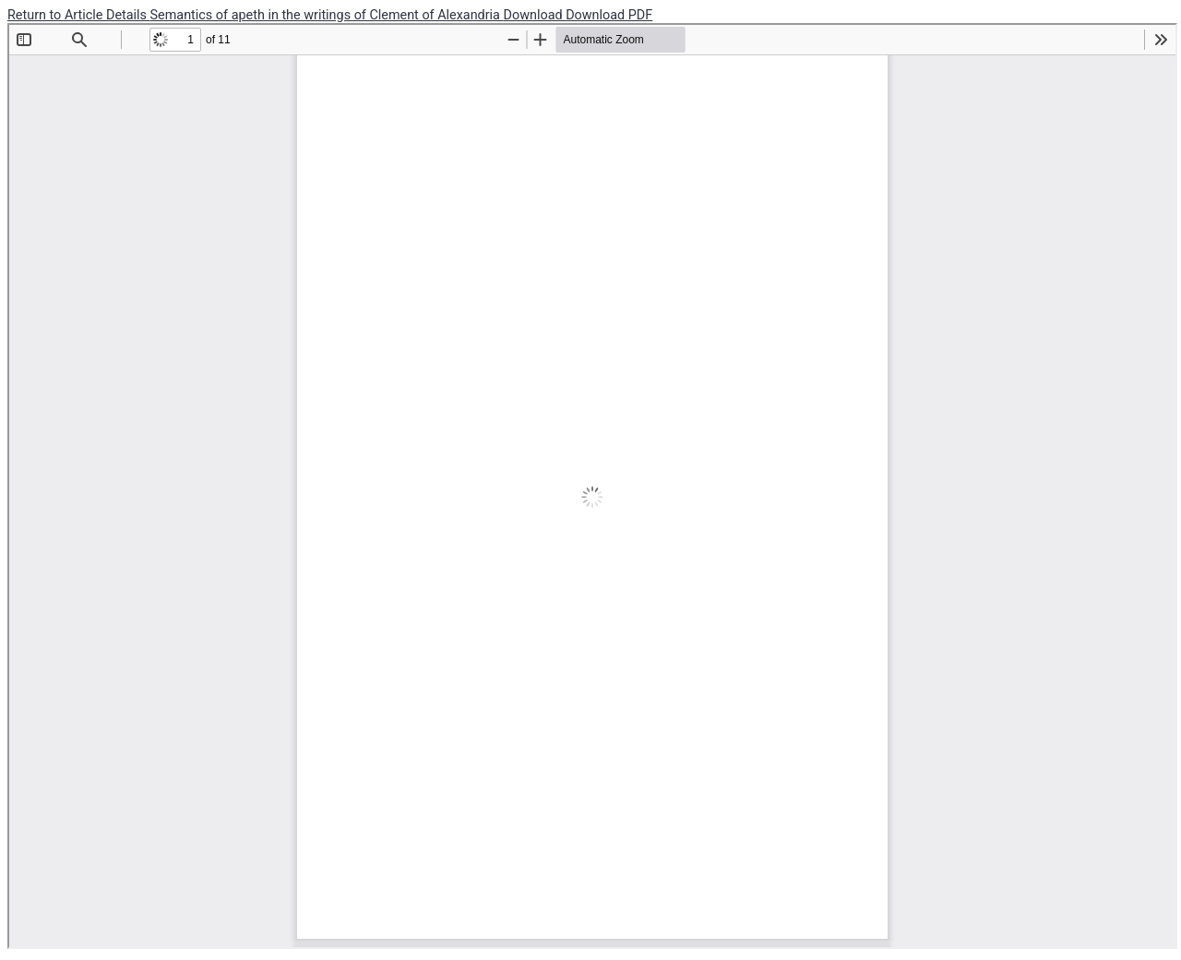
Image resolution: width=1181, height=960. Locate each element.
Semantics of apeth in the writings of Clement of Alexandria (327, 15)
